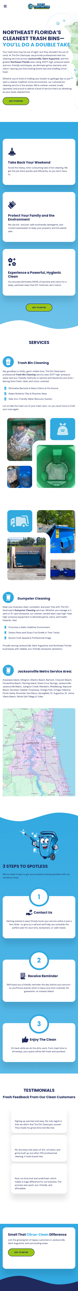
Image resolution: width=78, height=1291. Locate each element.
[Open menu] (5, 6)
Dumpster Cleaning (34, 598)
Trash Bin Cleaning (33, 363)
